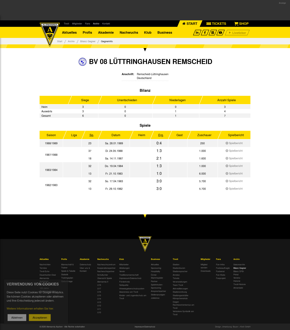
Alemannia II (102, 281)
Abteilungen (124, 267)
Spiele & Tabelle (68, 270)
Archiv (96, 23)
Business (164, 32)
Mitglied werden (204, 266)
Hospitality (155, 271)
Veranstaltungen (180, 281)
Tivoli (66, 23)
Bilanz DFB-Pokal (238, 273)
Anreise (176, 274)
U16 (99, 291)
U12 (99, 305)
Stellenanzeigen (158, 294)
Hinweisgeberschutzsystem (131, 288)
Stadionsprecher (180, 271)
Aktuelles (69, 32)
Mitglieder (77, 23)
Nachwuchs (129, 32)
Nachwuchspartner (105, 271)
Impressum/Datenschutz (130, 278)
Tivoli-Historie (239, 284)
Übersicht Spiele (104, 278)
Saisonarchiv (239, 264)
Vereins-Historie (237, 279)
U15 (99, 295)
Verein (122, 271)
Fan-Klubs (220, 274)
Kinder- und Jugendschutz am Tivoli (132, 297)
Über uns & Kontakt (85, 269)
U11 (99, 308)
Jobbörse (155, 297)
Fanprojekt (221, 278)
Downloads (206, 270)
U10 (99, 312)
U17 (99, 288)
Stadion (176, 264)
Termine (43, 267)
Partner (154, 281)
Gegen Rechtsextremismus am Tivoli (183, 304)
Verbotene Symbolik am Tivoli (183, 313)
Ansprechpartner (158, 290)
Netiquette (123, 284)
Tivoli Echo (44, 271)
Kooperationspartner (106, 267)
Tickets (176, 278)
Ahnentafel (238, 287)
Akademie (106, 32)
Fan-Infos (220, 264)
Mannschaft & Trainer (67, 266)
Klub (147, 32)
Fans (87, 23)
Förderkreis (124, 281)
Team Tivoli (178, 284)
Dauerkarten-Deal (48, 274)
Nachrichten (45, 264)
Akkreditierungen (180, 288)
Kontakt (106, 23)
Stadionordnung (180, 291)
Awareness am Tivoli (128, 291)
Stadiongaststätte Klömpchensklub (180, 297)
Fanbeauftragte (223, 267)
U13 (99, 302)
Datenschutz (85, 264)
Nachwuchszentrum (106, 264)
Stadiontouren (179, 267)
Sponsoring (156, 267)
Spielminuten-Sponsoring (157, 286)
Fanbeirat (220, 271)
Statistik (64, 274)
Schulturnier (102, 274)
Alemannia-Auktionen (45, 280)
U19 (99, 284)
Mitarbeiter (124, 264)
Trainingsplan (67, 277)
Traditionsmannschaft (129, 274)
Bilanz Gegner (87, 41)
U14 (99, 298)
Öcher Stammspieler (157, 276)
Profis (87, 32)
